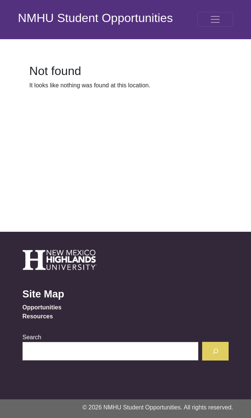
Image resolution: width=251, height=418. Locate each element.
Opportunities (42, 307)
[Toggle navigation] (215, 19)
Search (31, 337)
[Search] (215, 351)
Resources (37, 316)
